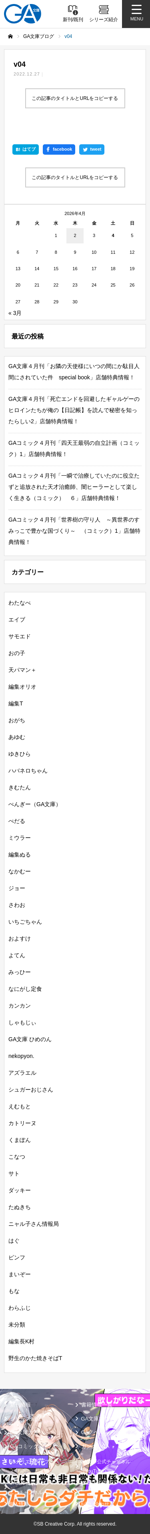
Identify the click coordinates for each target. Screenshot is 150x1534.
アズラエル (22, 1073)
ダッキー (19, 1190)
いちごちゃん (25, 921)
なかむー (19, 871)
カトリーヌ (22, 1123)
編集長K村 (21, 1341)
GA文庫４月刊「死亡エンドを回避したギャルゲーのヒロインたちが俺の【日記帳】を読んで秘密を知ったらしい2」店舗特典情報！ (74, 410)
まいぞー (19, 1274)
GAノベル (92, 1432)
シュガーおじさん (30, 1089)
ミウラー (19, 838)
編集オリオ (22, 686)
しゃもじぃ (22, 1022)
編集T (15, 703)
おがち (16, 720)
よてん (16, 955)
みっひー (19, 972)
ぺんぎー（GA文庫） (34, 804)
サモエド (19, 636)
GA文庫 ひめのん (30, 1039)
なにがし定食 (25, 989)
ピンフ (16, 1257)
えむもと (19, 1106)
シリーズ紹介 (25, 1419)
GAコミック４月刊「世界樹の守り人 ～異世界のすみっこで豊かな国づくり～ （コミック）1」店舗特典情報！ (74, 530)
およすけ (19, 938)
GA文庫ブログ (98, 1419)
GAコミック (24, 1446)
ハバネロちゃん (28, 770)
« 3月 (15, 313)
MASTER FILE (96, 1483)
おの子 (16, 653)
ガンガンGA (95, 1446)
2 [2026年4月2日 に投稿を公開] (75, 235)
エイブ (16, 619)
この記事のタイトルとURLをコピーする (75, 98)
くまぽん (19, 1140)
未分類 (16, 1324)
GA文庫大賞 (24, 1432)
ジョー (16, 888)
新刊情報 (20, 1405)
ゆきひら (19, 754)
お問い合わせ (94, 1504)
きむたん (19, 787)
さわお (16, 905)
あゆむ (16, 737)
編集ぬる (19, 854)
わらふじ (19, 1308)
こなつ (16, 1156)
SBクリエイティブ (29, 1461)
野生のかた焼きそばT (35, 1358)
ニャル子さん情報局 (33, 1224)
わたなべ (19, 603)
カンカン (19, 1005)
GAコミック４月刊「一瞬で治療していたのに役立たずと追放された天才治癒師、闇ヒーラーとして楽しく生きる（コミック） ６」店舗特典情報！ (74, 486)
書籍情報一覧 (96, 1405)
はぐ (14, 1240)
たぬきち (19, 1207)
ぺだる (16, 821)
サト (14, 1173)
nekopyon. (21, 1056)
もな (14, 1291)
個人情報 (18, 1504)
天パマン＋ (22, 670)
